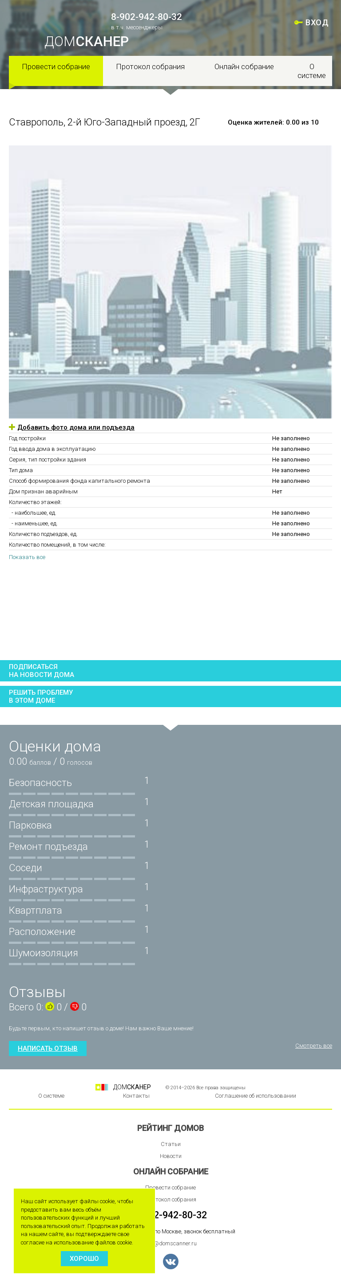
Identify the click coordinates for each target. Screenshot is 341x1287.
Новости (171, 1156)
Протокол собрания (150, 66)
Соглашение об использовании (255, 1095)
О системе (311, 71)
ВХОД (317, 22)
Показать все (27, 557)
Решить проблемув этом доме (41, 696)
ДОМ (86, 41)
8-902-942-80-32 (146, 17)
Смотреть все (313, 1045)
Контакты (136, 1095)
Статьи (171, 1144)
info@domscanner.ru (170, 1243)
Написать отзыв (48, 1048)
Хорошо (84, 1259)
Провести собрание (56, 66)
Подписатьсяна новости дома (41, 671)
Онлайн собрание (244, 66)
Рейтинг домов (170, 1128)
